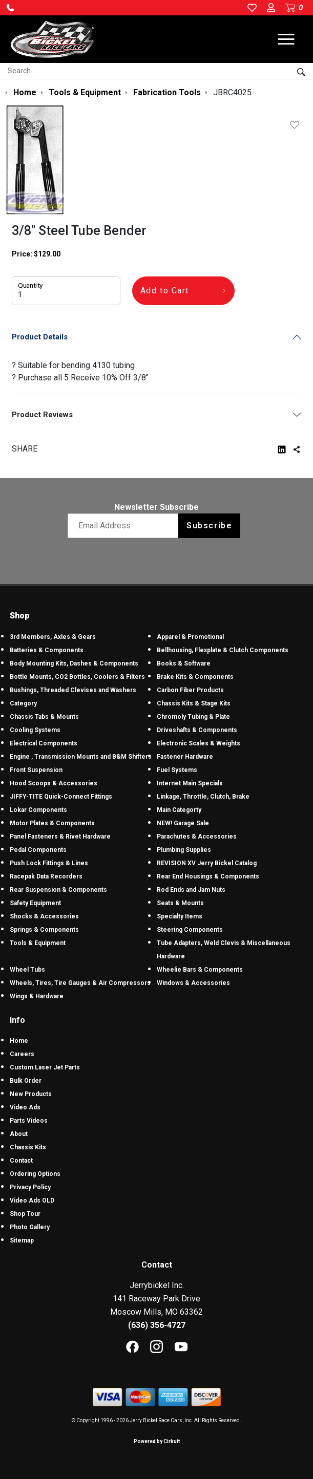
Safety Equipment (35, 903)
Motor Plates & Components (52, 823)
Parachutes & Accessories (197, 836)
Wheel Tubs (27, 969)
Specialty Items (179, 916)
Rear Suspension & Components (58, 889)
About (19, 1134)
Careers (22, 1054)
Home (19, 1040)
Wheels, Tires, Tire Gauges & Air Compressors (80, 983)
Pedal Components (38, 849)
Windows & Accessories (193, 983)
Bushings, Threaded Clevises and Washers (73, 690)
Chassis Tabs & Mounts (44, 716)
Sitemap (22, 1240)
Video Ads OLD (32, 1200)
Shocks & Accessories (44, 916)
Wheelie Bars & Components (200, 969)
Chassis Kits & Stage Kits (194, 703)
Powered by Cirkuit (157, 1441)
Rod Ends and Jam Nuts (191, 889)
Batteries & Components (47, 650)
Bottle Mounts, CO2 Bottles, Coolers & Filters (77, 676)
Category (23, 703)
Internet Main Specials (190, 783)
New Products (31, 1094)
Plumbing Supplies (184, 849)
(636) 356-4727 (156, 1325)
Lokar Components (38, 809)
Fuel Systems (177, 770)
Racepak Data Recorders (46, 876)
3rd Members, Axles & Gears (53, 636)
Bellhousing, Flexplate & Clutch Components (222, 650)
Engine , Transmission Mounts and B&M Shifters (81, 756)
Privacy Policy (30, 1187)
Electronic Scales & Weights (198, 743)
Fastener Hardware (185, 756)
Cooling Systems (35, 730)
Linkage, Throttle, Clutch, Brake (203, 796)
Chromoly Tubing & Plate (193, 716)
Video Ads (25, 1107)
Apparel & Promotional (190, 636)
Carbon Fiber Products (190, 690)
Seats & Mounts (180, 903)
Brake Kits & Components (195, 676)
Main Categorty (179, 809)
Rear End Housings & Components (208, 876)
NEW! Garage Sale (183, 823)
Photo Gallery (30, 1227)
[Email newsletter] (125, 525)
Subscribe (209, 525)
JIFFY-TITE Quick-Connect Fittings (61, 796)
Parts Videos (29, 1120)
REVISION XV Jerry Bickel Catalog (207, 863)
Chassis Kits (28, 1147)
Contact (21, 1160)
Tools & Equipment (38, 943)
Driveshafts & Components (197, 730)
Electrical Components (43, 743)
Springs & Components (44, 929)
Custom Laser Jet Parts (45, 1067)
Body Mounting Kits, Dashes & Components (74, 663)
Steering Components (190, 929)
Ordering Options (35, 1173)
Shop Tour (25, 1213)
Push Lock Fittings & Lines (49, 863)
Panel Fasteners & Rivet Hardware (60, 836)
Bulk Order (25, 1080)
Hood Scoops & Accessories (53, 783)
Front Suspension (36, 770)
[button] (10, 7)
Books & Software (184, 663)
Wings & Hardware (37, 996)
